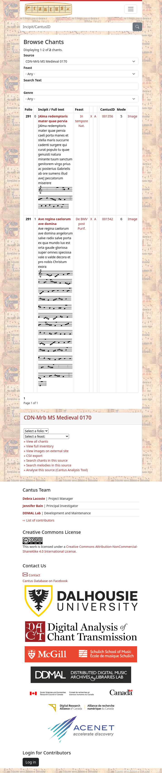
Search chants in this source (47, 460)
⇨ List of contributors (38, 520)
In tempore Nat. (81, 121)
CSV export (34, 456)
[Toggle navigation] (130, 9)
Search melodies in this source (48, 465)
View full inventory (40, 446)
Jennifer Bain (33, 506)
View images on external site (47, 451)
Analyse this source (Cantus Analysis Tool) (57, 470)
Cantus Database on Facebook (45, 581)
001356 (107, 116)
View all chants (37, 441)
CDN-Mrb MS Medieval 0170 (57, 417)
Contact (31, 575)
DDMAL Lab (32, 513)
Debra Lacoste (34, 498)
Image (132, 116)
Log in (31, 762)
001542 (107, 219)
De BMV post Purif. (82, 224)
